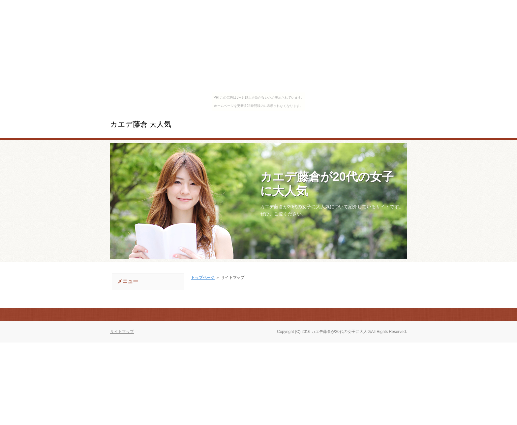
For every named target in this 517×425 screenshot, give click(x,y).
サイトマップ (122, 331)
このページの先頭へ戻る (384, 314)
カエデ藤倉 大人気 (140, 124)
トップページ (203, 277)
